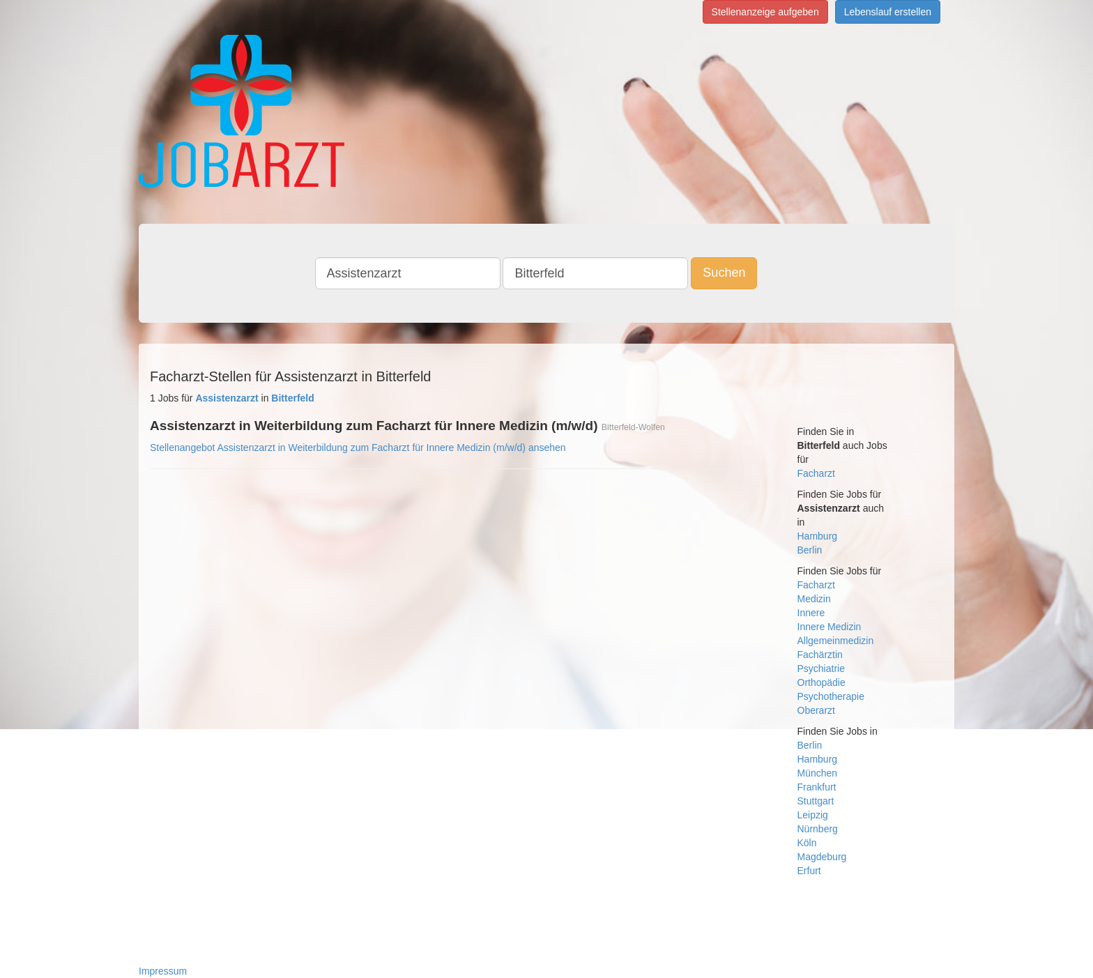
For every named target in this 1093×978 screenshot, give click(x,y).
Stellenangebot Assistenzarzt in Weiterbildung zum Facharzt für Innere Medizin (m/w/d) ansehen (358, 447)
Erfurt (809, 870)
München (817, 773)
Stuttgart (815, 801)
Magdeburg (822, 856)
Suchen (724, 273)
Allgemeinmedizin (835, 640)
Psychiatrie (821, 668)
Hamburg (817, 536)
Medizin (814, 598)
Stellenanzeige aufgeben (765, 11)
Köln (807, 842)
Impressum (163, 971)
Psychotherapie (831, 696)
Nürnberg (817, 828)
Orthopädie (821, 682)
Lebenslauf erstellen (887, 11)
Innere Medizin (829, 626)
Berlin (810, 550)
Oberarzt (816, 710)
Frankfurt (816, 787)
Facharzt (816, 473)
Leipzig (812, 814)
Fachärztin (820, 654)
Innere (811, 612)
